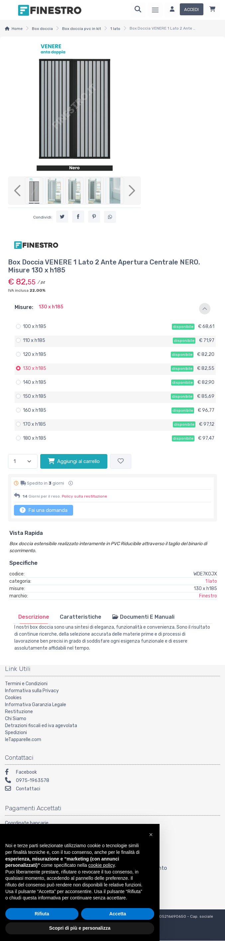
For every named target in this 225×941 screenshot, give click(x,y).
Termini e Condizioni (26, 684)
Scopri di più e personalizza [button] (79, 928)
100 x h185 (34, 326)
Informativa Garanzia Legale (35, 704)
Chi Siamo (15, 718)
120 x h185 (34, 354)
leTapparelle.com (23, 739)
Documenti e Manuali (143, 617)
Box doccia (42, 28)
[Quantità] (23, 461)
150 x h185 (34, 396)
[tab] (34, 616)
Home (17, 28)
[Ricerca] (138, 10)
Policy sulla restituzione (84, 496)
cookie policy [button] (101, 865)
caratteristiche (80, 617)
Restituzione (19, 711)
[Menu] (155, 10)
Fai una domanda (43, 510)
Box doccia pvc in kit (81, 28)
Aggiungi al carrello (74, 461)
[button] (112, 309)
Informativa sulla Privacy (32, 691)
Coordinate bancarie (27, 823)
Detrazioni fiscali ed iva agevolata (41, 725)
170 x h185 (34, 424)
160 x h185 (34, 410)
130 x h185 (34, 368)
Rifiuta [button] (42, 913)
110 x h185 (34, 340)
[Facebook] (112, 773)
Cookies (13, 698)
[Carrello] (212, 10)
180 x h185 (34, 438)
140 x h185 (34, 382)
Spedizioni (16, 732)
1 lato (115, 28)
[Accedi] (184, 10)
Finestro (208, 596)
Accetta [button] (117, 913)
